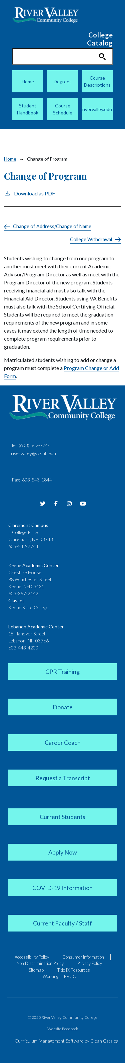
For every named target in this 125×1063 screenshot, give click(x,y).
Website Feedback (62, 1028)
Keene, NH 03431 (26, 586)
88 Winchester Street (30, 579)
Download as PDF (29, 192)
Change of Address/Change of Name (52, 226)
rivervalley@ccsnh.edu (33, 453)
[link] (62, 670)
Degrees (63, 81)
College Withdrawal (91, 239)
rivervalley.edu (97, 109)
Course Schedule (62, 109)
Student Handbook (27, 109)
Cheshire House (24, 572)
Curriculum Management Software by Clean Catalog (66, 1041)
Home (28, 81)
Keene (33, 565)
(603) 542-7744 (35, 445)
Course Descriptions (97, 81)
